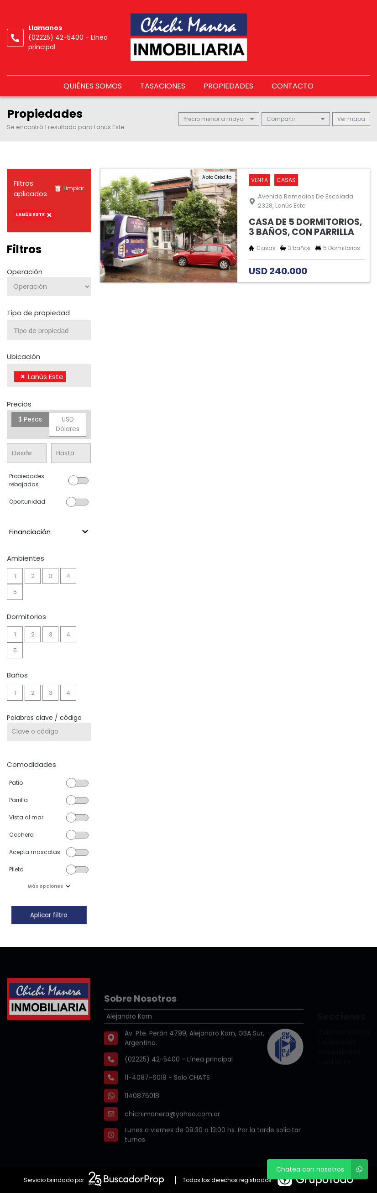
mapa (351, 119)
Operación (24, 271)
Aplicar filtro (49, 915)
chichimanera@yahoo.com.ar (172, 1130)
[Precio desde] (27, 453)
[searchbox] (52, 331)
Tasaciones (162, 86)
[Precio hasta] (71, 453)
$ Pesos (30, 419)
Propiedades (228, 86)
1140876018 (142, 1112)
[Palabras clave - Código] (49, 732)
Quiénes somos (92, 86)
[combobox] (49, 330)
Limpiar (69, 188)
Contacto (293, 86)
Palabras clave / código (44, 717)
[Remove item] (23, 376)
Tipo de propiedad (38, 313)
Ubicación (23, 356)
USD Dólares (67, 424)
